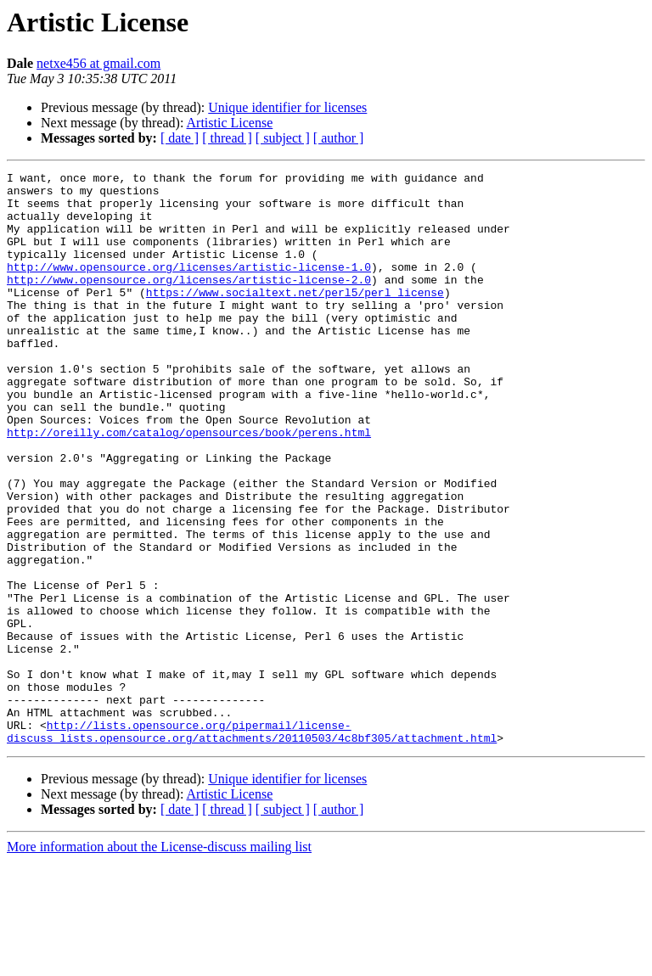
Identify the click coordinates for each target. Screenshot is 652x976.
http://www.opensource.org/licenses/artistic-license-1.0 (189, 286)
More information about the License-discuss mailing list (159, 961)
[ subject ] (283, 138)
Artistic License (230, 122)
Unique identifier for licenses (287, 107)
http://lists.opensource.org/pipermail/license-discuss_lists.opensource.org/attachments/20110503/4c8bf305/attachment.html (252, 844)
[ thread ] (227, 138)
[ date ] (179, 138)
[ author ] (338, 138)
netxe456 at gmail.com (98, 63)
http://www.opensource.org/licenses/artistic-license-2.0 (189, 302)
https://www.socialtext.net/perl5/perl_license (295, 317)
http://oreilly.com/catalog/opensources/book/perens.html (189, 485)
